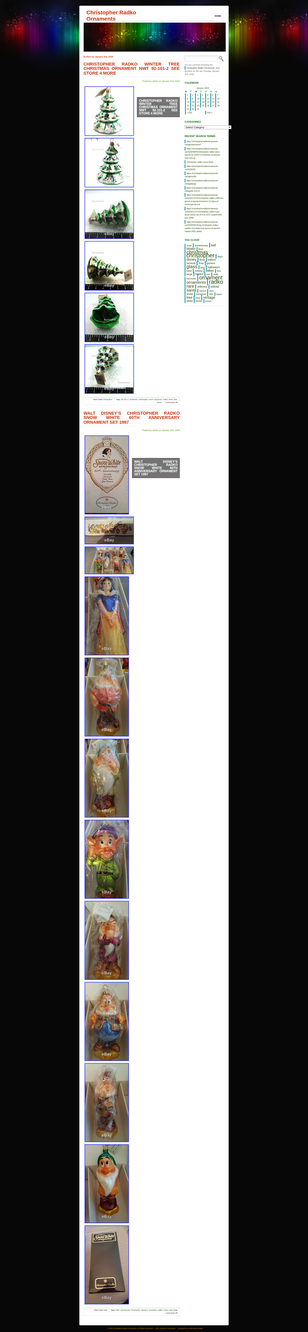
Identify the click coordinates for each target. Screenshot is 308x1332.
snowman (201, 294)
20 (213, 102)
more (151, 399)
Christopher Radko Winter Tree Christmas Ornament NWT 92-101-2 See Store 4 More (131, 69)
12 (208, 98)
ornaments (196, 282)
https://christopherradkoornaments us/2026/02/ (201, 168)
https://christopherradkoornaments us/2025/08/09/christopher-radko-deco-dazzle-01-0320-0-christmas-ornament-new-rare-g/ (202, 153)
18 (203, 102)
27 (213, 105)
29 (188, 109)
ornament (158, 399)
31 (198, 109)
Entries (162, 1328)
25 (203, 105)
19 (208, 102)
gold (202, 267)
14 (218, 98)
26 (208, 105)
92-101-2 (124, 399)
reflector (202, 286)
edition (212, 259)
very (197, 297)
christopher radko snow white (199, 162)
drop (202, 259)
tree (175, 399)
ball (213, 245)
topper (219, 294)
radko (165, 399)
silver (211, 291)
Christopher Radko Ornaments (111, 12)
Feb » (209, 112)
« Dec (189, 112)
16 (193, 102)
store (171, 399)
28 (218, 105)
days (220, 256)
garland (211, 263)
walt (105, 1310)
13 (213, 98)
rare (190, 286)
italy (219, 271)
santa (191, 290)
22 (188, 105)
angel (189, 245)
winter (159, 402)
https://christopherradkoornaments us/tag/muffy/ (201, 175)
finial (201, 263)
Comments (171, 1328)
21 (218, 102)
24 (198, 105)
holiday (199, 270)
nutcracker (191, 278)
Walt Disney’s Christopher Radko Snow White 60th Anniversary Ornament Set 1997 (131, 418)
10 (198, 98)
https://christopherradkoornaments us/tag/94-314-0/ (201, 189)
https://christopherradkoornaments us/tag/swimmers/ (201, 143)
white (175, 1310)
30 (193, 109)
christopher (107, 399)
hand (189, 271)
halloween (214, 267)
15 (188, 102)
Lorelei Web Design (195, 1328)
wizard (208, 301)
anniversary (125, 1310)
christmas (133, 399)
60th (118, 1310)
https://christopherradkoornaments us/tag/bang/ (201, 182)
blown (190, 249)
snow (166, 1310)
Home (217, 16)
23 (193, 105)
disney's (144, 1310)
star (211, 294)
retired (214, 286)
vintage (209, 297)
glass (191, 266)
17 (198, 102)
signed (202, 290)
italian (209, 270)
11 (203, 98)
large (189, 274)
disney (191, 259)
